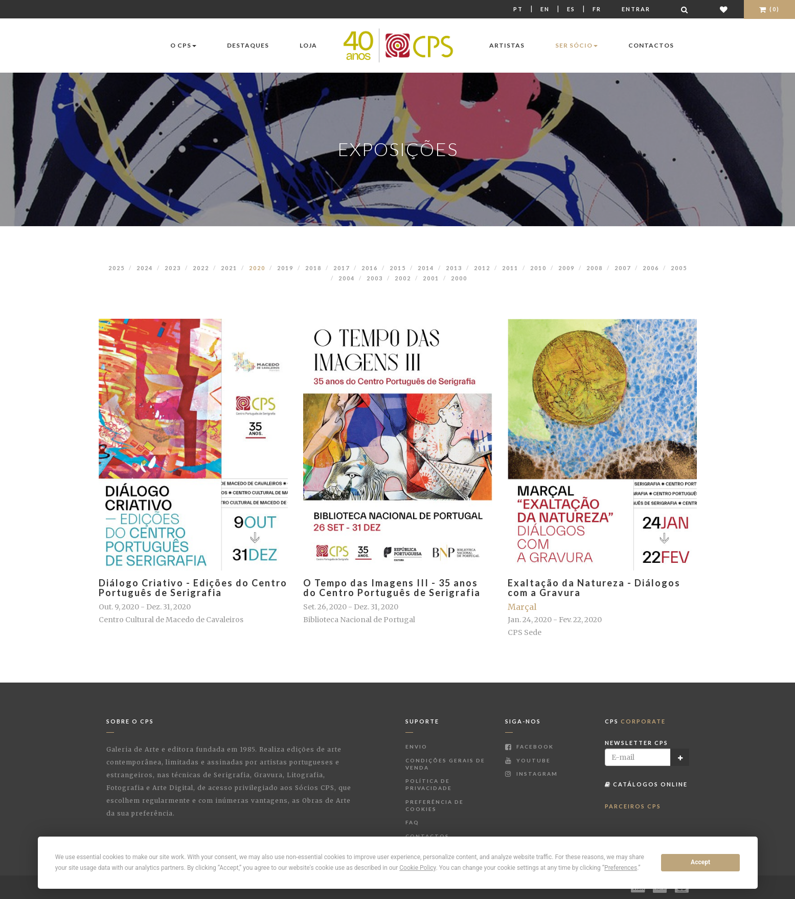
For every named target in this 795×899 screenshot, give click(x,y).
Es (571, 9)
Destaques (248, 45)
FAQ (412, 822)
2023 (173, 268)
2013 (454, 268)
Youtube (528, 760)
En (545, 9)
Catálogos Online (646, 784)
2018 (313, 268)
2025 (116, 268)
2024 (145, 268)
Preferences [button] (620, 867)
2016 (369, 268)
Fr (597, 9)
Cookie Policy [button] (417, 867)
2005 (679, 268)
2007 (623, 268)
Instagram (531, 774)
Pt (518, 9)
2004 (346, 278)
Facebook (529, 746)
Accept (700, 862)
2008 (594, 268)
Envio (416, 746)
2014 (426, 268)
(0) (769, 9)
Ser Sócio (576, 45)
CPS (635, 721)
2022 (201, 268)
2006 (651, 268)
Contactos (651, 45)
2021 (229, 268)
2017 (341, 268)
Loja (308, 45)
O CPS (183, 45)
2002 (403, 278)
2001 (431, 278)
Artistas (507, 45)
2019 (285, 268)
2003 (375, 278)
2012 (482, 268)
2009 (566, 268)
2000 (459, 278)
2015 (398, 268)
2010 (538, 268)
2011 (510, 268)
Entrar (636, 9)
